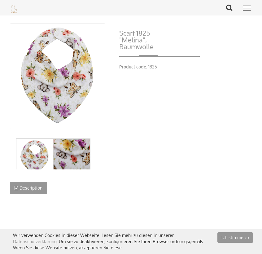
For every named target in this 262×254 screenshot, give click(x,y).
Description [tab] (28, 187)
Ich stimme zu (235, 237)
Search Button (231, 7)
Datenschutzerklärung (35, 241)
